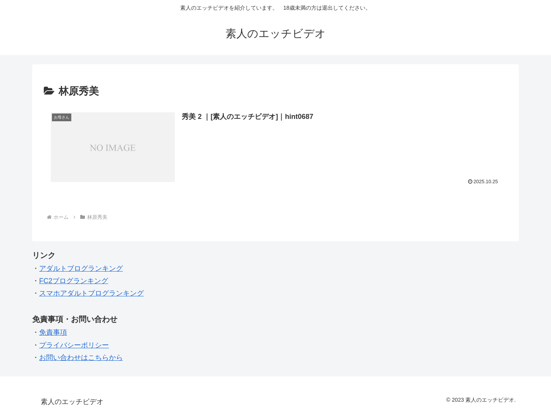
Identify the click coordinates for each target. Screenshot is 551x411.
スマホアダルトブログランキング (91, 293)
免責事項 (53, 332)
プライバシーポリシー (74, 345)
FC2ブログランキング (73, 281)
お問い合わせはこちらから (81, 357)
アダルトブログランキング (81, 268)
